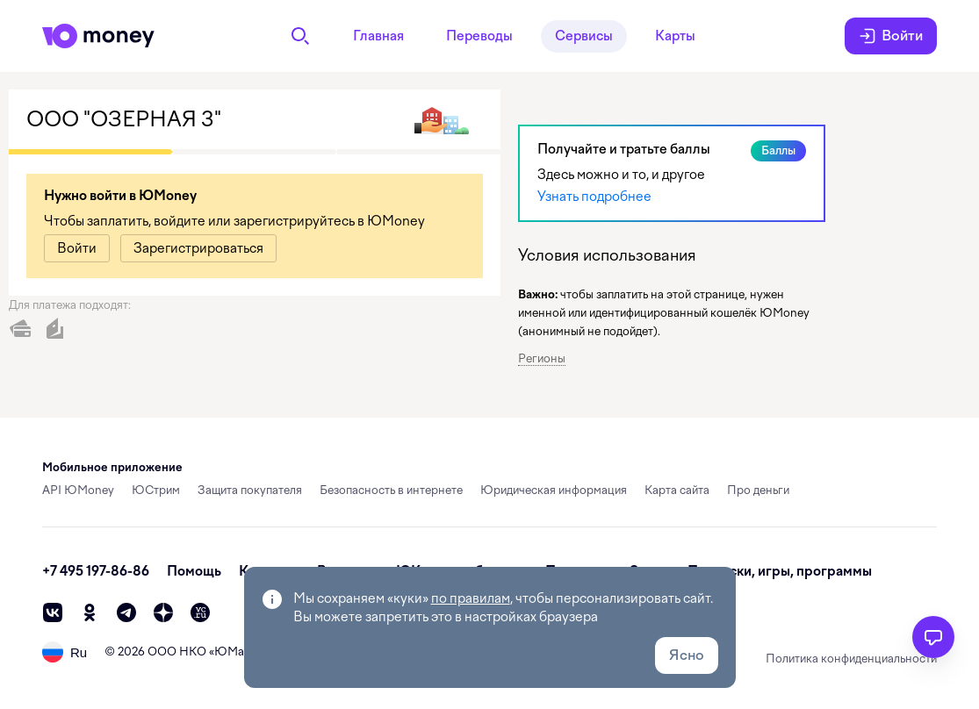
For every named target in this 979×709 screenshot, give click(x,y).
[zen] (163, 612)
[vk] (52, 612)
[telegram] (126, 612)
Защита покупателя (250, 490)
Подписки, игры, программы (779, 571)
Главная (378, 36)
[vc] (200, 612)
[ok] (89, 612)
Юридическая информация (553, 490)
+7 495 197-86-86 (95, 571)
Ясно (686, 655)
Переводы (479, 36)
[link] (77, 248)
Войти (891, 36)
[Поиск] (300, 36)
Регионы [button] (541, 358)
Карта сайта (676, 490)
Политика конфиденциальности (851, 658)
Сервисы (584, 36)
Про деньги (758, 490)
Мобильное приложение (112, 467)
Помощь (194, 571)
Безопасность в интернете (391, 490)
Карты (675, 36)
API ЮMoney (78, 490)
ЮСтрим (156, 490)
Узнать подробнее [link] (594, 196)
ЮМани (235, 651)
